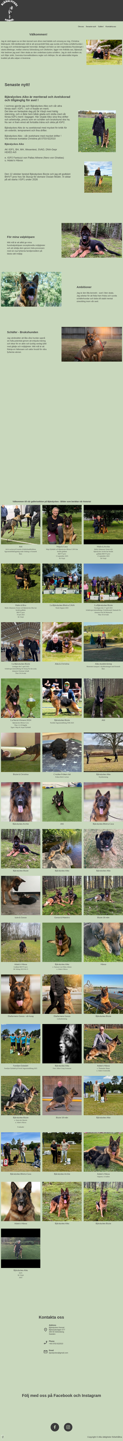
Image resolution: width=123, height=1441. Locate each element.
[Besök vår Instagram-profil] (68, 1427)
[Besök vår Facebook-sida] (55, 1427)
